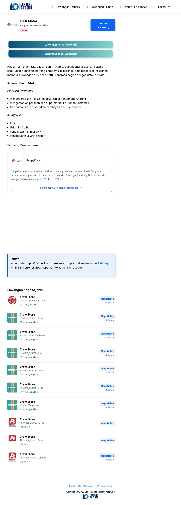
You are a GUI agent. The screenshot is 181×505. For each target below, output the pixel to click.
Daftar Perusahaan (133, 6)
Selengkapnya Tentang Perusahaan (61, 188)
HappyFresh (26, 25)
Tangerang (34, 405)
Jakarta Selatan (41, 25)
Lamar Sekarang (103, 25)
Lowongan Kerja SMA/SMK (60, 44)
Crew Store (27, 297)
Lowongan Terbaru (66, 6)
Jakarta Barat (35, 353)
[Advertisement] (61, 224)
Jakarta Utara (35, 318)
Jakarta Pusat (35, 388)
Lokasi (164, 6)
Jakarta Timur (35, 370)
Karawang (41, 300)
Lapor (78, 268)
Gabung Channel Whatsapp (60, 53)
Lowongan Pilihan (100, 6)
